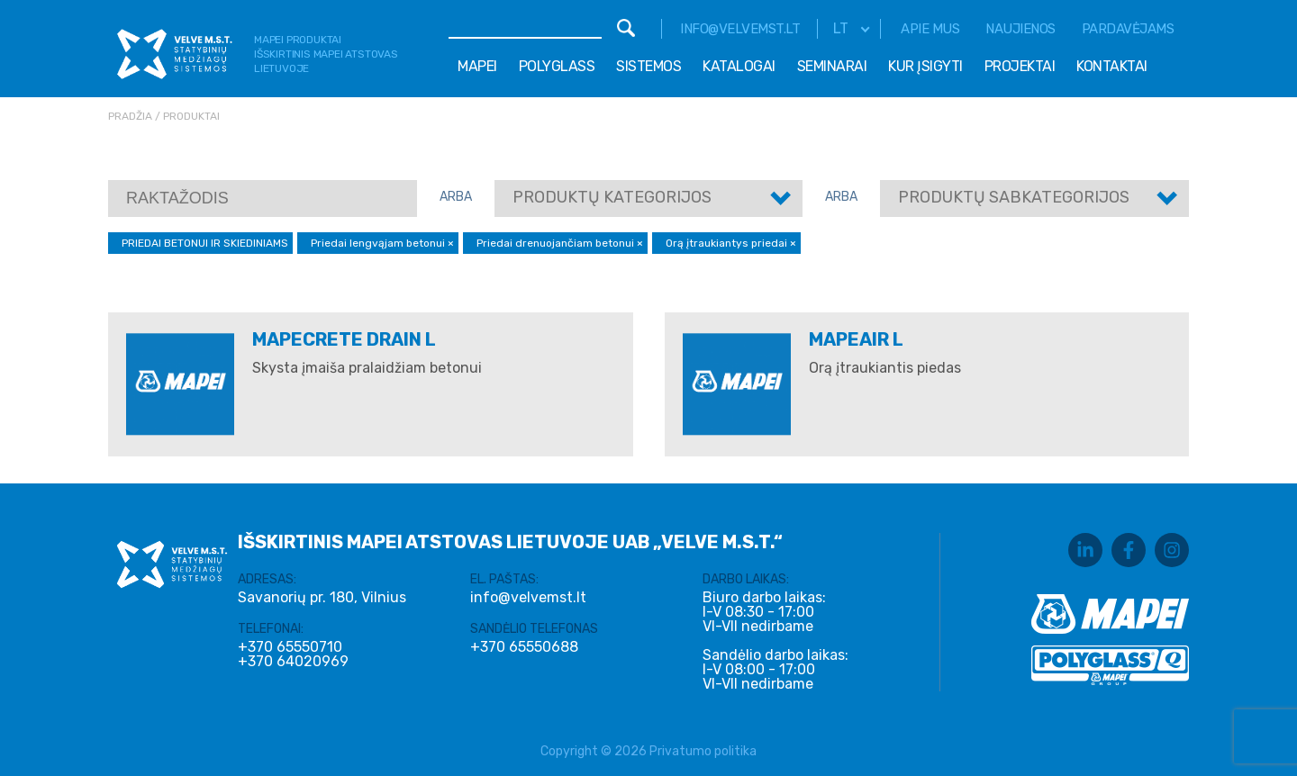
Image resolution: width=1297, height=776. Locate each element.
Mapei (477, 66)
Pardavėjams (1128, 29)
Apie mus (930, 29)
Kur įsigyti (925, 66)
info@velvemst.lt (740, 29)
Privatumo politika (703, 751)
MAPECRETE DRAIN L (344, 339)
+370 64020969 (293, 661)
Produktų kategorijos (612, 197)
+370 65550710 (290, 647)
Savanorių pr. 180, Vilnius (322, 597)
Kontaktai (1111, 66)
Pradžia (130, 116)
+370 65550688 (524, 647)
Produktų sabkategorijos (1013, 197)
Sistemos (648, 66)
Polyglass (557, 66)
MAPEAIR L (856, 339)
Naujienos (1020, 29)
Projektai (1020, 66)
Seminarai (832, 66)
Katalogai (739, 66)
